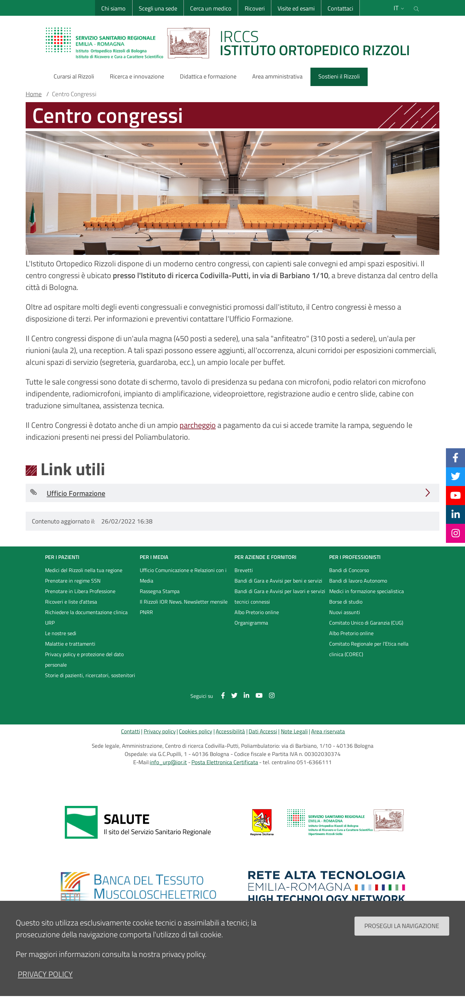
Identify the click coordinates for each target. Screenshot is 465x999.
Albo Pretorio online (256, 612)
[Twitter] (455, 476)
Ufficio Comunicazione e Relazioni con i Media (183, 575)
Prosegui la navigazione (401, 925)
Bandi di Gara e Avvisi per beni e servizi (278, 581)
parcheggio (198, 425)
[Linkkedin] (456, 514)
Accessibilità (230, 731)
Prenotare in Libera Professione (80, 591)
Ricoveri (254, 8)
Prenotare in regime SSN (73, 581)
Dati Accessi (263, 731)
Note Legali (294, 731)
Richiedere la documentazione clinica (86, 612)
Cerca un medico (211, 8)
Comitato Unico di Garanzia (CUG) (366, 623)
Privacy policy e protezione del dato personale (84, 659)
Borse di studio (345, 602)
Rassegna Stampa (160, 591)
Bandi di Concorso (349, 570)
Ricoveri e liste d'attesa (71, 602)
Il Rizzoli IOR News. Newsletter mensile (184, 602)
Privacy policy (160, 731)
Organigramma (251, 623)
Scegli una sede (157, 8)
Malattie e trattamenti (70, 644)
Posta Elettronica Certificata (224, 762)
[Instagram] (456, 533)
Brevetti (243, 570)
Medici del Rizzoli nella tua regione (83, 570)
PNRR (146, 612)
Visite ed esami (296, 8)
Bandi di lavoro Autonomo (358, 581)
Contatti (130, 731)
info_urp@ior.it (168, 762)
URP (50, 623)
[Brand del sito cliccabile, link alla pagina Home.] (232, 43)
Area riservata (328, 731)
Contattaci (340, 8)
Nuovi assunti (344, 612)
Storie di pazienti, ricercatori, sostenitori (90, 675)
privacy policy (45, 974)
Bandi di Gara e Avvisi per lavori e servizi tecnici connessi (279, 596)
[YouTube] (455, 495)
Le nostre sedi (60, 633)
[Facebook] (455, 457)
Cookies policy (195, 731)
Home (34, 94)
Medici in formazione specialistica (366, 591)
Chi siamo (113, 8)
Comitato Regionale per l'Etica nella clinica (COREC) (368, 649)
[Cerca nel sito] (416, 8)
